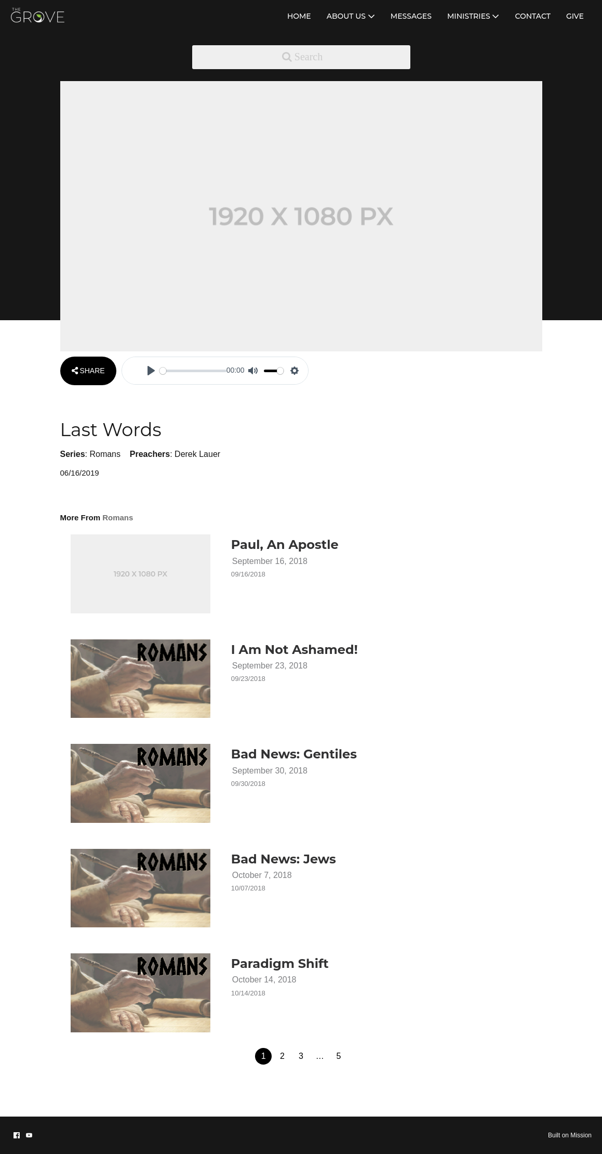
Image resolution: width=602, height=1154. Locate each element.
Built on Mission (570, 1135)
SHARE (88, 370)
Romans (105, 454)
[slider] (192, 371)
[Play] (151, 370)
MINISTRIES (473, 16)
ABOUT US (351, 16)
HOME (299, 16)
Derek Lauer (197, 454)
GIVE (575, 16)
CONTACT (532, 16)
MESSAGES (411, 16)
